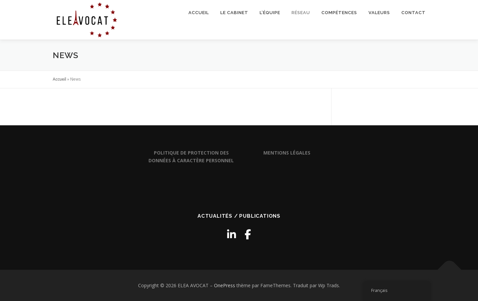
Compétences (339, 12)
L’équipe (270, 12)
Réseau (301, 12)
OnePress (224, 285)
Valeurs (379, 12)
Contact (413, 12)
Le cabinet (234, 12)
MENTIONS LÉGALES (286, 152)
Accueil (198, 12)
